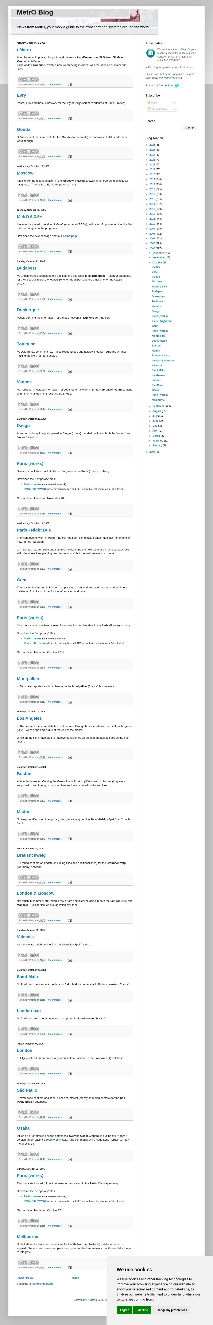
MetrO (186, 49)
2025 (153, 149)
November (159, 257)
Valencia (25, 936)
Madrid (24, 811)
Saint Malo (27, 976)
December (158, 252)
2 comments (55, 251)
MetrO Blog (35, 12)
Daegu (23, 425)
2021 (153, 169)
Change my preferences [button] (171, 1310)
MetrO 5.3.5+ (29, 216)
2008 (153, 233)
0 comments (55, 118)
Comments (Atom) (43, 1283)
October (157, 262)
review (50, 1139)
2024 (153, 154)
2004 (153, 451)
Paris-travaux (33, 484)
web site (169, 77)
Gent (22, 579)
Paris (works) (30, 463)
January (157, 445)
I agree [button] (124, 1310)
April (155, 430)
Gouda (23, 129)
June (155, 420)
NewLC (64, 1139)
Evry (21, 95)
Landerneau (29, 1010)
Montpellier (28, 678)
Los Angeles (29, 718)
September (159, 406)
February (158, 440)
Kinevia (92, 1299)
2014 (153, 204)
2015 (153, 199)
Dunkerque (28, 309)
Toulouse (26, 344)
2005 (153, 248)
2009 (153, 228)
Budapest (26, 268)
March (156, 435)
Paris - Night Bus (34, 530)
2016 (153, 194)
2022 (153, 164)
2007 (153, 238)
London (24, 1050)
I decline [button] (142, 1310)
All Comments (157, 109)
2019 (153, 179)
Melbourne (27, 1236)
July (155, 416)
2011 (153, 218)
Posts (152, 102)
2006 (153, 243)
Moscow (25, 173)
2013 (153, 209)
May (155, 425)
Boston (24, 773)
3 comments (55, 84)
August (157, 411)
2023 (153, 159)
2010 (153, 223)
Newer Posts (25, 1277)
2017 (153, 189)
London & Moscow (35, 893)
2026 (153, 144)
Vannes (24, 382)
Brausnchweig (31, 855)
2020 (153, 174)
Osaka (23, 1128)
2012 (153, 213)
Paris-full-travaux (35, 488)
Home (75, 1277)
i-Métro (24, 49)
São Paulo (27, 1090)
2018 (153, 184)
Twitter (169, 85)
